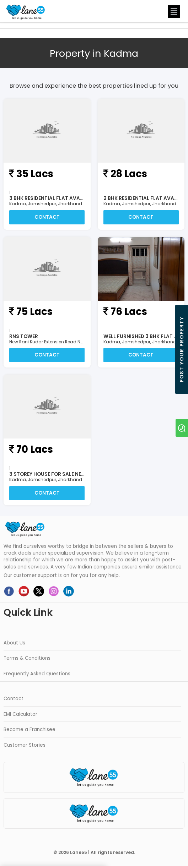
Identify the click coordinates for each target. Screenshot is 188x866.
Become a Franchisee (29, 729)
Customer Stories (24, 745)
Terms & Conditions (27, 658)
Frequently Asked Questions (37, 673)
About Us (14, 642)
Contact (47, 217)
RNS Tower (23, 336)
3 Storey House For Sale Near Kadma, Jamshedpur (75, 474)
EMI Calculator (20, 714)
